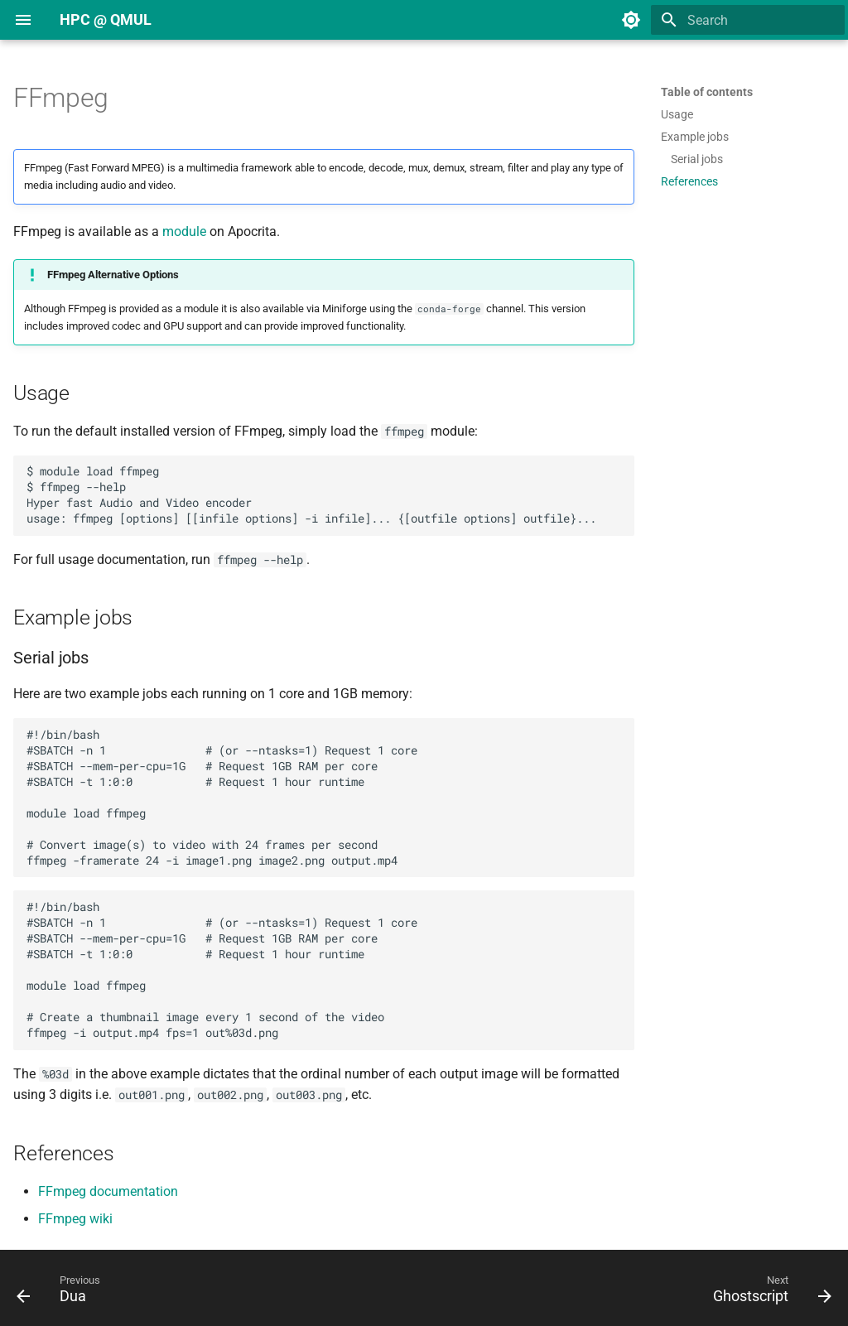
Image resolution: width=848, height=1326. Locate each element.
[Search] (748, 20)
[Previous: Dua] (63, 1293)
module (184, 231)
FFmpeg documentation (108, 1191)
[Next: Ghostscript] (768, 1293)
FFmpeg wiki (75, 1219)
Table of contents (707, 92)
